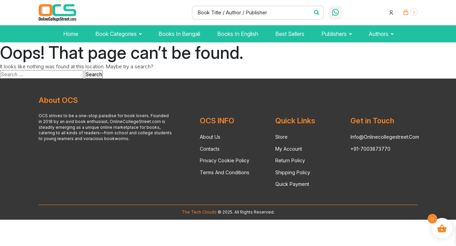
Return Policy (290, 160)
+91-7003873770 (370, 149)
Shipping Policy (292, 172)
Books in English (237, 33)
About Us (210, 137)
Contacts (210, 149)
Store (281, 137)
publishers (336, 33)
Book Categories (118, 33)
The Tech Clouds (199, 212)
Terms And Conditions (224, 172)
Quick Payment (292, 184)
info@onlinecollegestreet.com (384, 137)
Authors (381, 33)
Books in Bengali (179, 33)
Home (70, 33)
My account (288, 149)
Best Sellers (289, 33)
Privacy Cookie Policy (224, 160)
